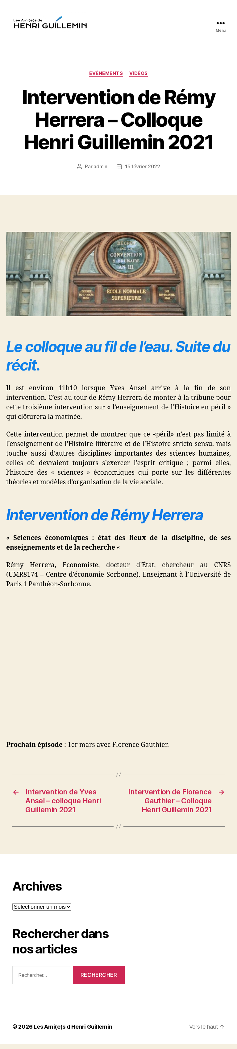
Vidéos (138, 78)
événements (106, 78)
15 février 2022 (142, 171)
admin (100, 171)
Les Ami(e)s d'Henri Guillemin (73, 1031)
